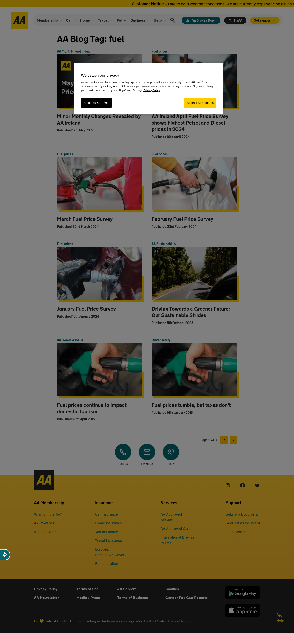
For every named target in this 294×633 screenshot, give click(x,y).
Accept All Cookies (200, 103)
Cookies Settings (96, 103)
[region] (148, 88)
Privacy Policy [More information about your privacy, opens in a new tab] (151, 90)
